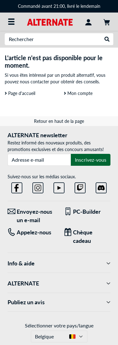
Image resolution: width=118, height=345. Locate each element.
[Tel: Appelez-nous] (31, 232)
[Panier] (106, 21)
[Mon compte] (88, 21)
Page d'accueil (20, 93)
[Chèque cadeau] (87, 236)
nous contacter (34, 81)
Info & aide (59, 263)
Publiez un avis (59, 302)
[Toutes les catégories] (11, 21)
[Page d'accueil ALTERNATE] (50, 21)
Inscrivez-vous (90, 160)
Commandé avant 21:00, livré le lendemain (59, 6)
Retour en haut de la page (59, 121)
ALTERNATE (59, 283)
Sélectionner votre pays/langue (59, 325)
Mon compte (78, 93)
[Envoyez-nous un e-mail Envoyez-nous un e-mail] (31, 215)
